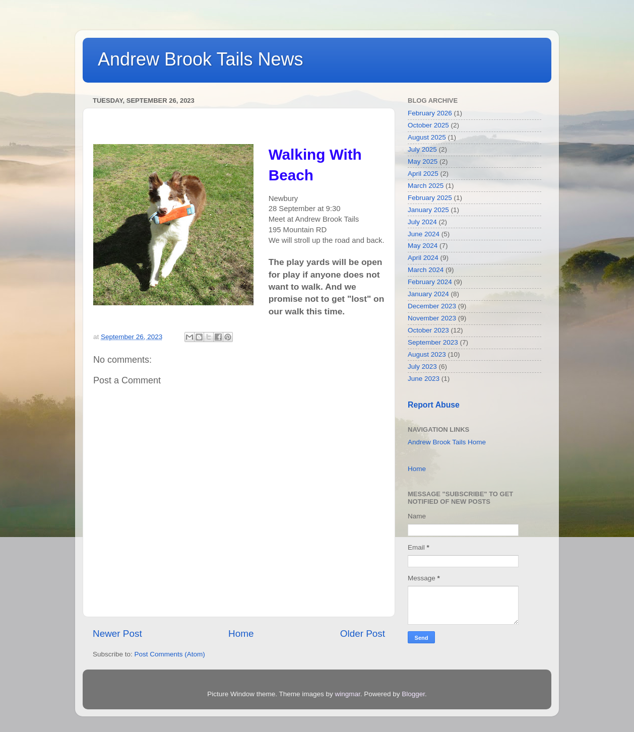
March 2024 (425, 270)
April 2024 (423, 257)
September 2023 (433, 342)
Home (240, 633)
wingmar (347, 694)
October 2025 (428, 125)
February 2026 (430, 113)
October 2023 (428, 330)
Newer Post (117, 633)
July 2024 (422, 222)
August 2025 (427, 137)
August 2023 (427, 354)
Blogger (413, 694)
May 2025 (422, 161)
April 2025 (423, 173)
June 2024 (423, 234)
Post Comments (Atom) (170, 654)
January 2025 (428, 210)
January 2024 (428, 294)
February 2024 (430, 282)
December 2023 (432, 306)
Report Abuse (434, 405)
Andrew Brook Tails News (200, 59)
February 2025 (430, 198)
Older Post (362, 633)
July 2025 (422, 149)
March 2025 (425, 185)
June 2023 (423, 378)
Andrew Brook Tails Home (447, 442)
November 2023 (432, 318)
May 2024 (422, 245)
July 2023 (422, 366)
